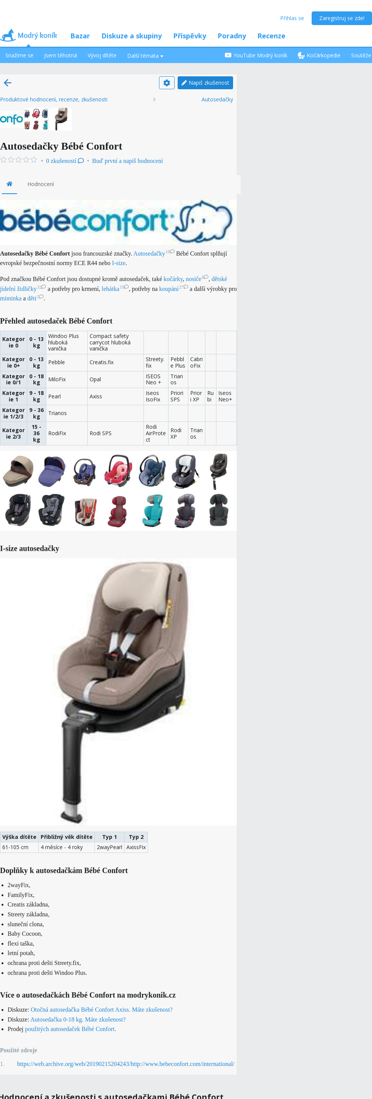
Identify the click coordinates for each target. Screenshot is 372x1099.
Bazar (80, 35)
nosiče (197, 279)
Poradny (232, 35)
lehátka (115, 289)
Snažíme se (19, 55)
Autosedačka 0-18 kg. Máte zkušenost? (78, 1019)
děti (35, 298)
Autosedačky (217, 99)
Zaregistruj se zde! (341, 18)
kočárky (173, 279)
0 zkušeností (65, 161)
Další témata (145, 55)
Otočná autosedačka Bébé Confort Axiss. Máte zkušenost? (102, 1009)
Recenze (271, 35)
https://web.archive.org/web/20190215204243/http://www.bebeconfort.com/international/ (126, 1064)
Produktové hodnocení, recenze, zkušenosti (53, 99)
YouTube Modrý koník (256, 55)
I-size (119, 263)
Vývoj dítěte (102, 55)
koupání (173, 289)
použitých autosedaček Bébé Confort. (70, 1029)
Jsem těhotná (60, 55)
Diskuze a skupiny (131, 35)
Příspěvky (189, 35)
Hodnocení (40, 184)
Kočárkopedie (319, 55)
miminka (11, 298)
